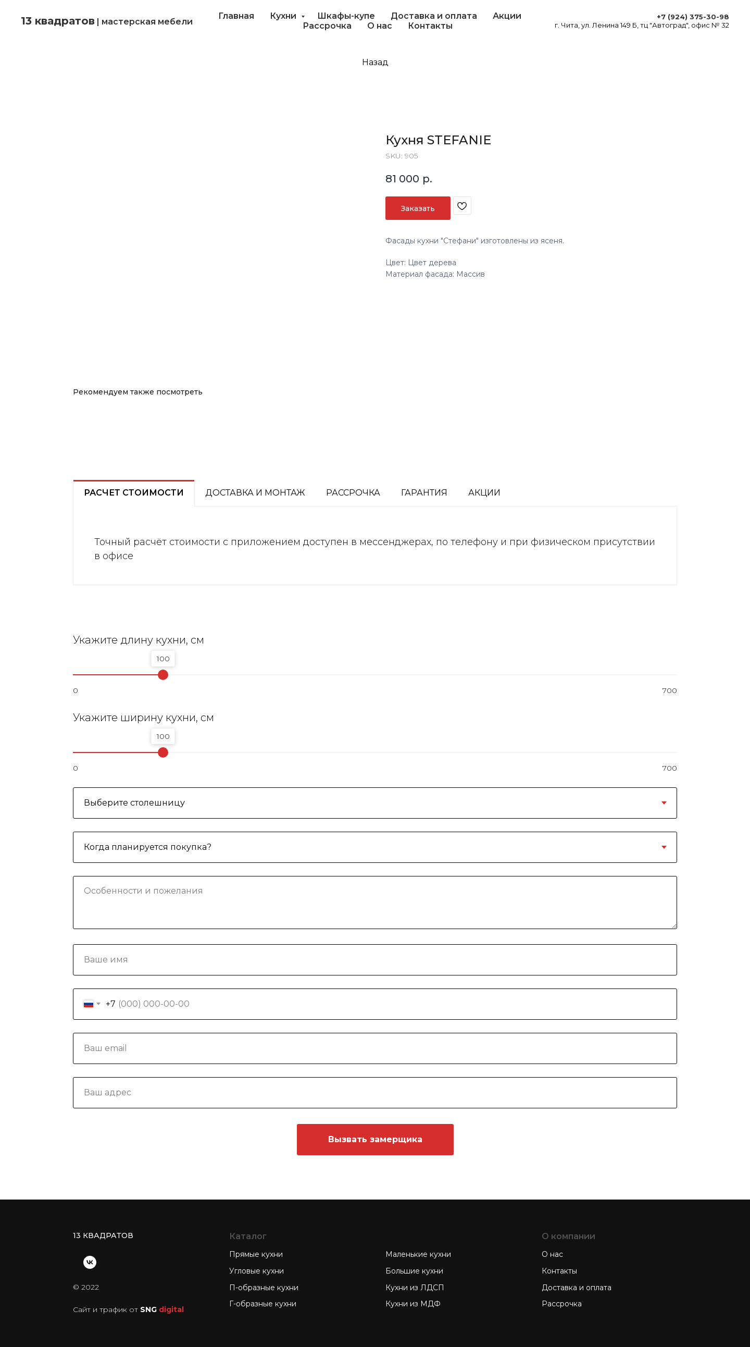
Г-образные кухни (262, 1303)
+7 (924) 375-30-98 (693, 17)
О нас (379, 26)
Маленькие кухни (418, 1254)
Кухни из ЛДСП (414, 1287)
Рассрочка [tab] (353, 493)
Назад (375, 62)
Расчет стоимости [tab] (134, 493)
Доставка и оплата (434, 16)
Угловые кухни (256, 1271)
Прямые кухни (256, 1254)
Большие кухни (414, 1271)
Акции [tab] (484, 493)
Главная (236, 16)
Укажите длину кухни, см (138, 640)
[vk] (89, 1262)
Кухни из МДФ (413, 1303)
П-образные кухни (263, 1287)
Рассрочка (327, 26)
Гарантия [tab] (424, 493)
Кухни (284, 16)
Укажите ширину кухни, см (143, 717)
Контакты (430, 26)
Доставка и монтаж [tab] (255, 493)
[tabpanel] (375, 546)
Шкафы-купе (346, 16)
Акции (507, 16)
